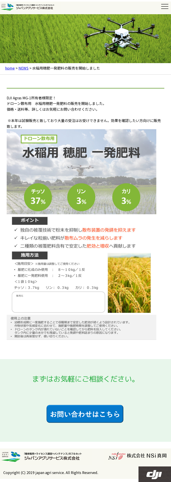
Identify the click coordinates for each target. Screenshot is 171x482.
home (10, 68)
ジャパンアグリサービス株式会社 (30, 7)
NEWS (23, 68)
